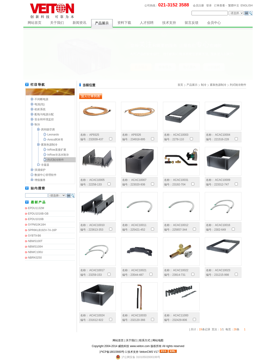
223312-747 (221, 184)
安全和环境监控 (44, 119)
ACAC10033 (138, 315)
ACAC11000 (180, 315)
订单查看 (219, 5)
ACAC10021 (138, 270)
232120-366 (137, 320)
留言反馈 (191, 23)
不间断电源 (42, 99)
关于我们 (57, 23)
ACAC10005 (97, 180)
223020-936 (137, 184)
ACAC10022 (180, 270)
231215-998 (221, 274)
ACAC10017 (97, 270)
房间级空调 (48, 129)
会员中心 (214, 23)
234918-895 (137, 139)
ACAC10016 (222, 225)
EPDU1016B (35, 219)
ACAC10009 (222, 180)
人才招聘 (147, 23)
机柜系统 (40, 109)
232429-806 (179, 320)
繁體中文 (233, 5)
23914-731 (178, 274)
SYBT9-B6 (34, 235)
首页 (180, 84)
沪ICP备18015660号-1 (113, 351)
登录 (209, 5)
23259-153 (95, 274)
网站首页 (34, 23)
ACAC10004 (222, 134)
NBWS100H (35, 246)
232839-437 (96, 139)
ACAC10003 (180, 134)
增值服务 (40, 180)
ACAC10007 (138, 180)
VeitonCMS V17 (149, 351)
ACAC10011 (138, 225)
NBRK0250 (35, 257)
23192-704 (178, 184)
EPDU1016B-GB (38, 213)
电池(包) (40, 104)
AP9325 (94, 134)
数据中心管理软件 (46, 174)
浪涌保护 (40, 169)
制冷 (38, 124)
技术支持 (169, 23)
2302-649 (220, 229)
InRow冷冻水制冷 (58, 154)
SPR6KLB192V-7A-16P (42, 230)
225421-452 (137, 229)
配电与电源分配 (44, 114)
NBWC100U (35, 252)
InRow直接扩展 (57, 149)
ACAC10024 (97, 315)
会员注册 (198, 5)
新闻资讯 (79, 23)
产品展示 (102, 23)
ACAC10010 (97, 225)
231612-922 (96, 320)
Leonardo (53, 134)
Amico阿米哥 (55, 139)
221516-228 (221, 139)
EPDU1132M (36, 208)
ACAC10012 (180, 225)
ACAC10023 (222, 270)
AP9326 (135, 134)
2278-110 (178, 139)
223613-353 (96, 229)
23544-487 (136, 274)
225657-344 (179, 229)
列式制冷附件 (56, 159)
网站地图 (157, 340)
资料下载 (124, 23)
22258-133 (95, 184)
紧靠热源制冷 (49, 144)
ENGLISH (247, 5)
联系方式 (144, 340)
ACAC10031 (180, 180)
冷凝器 (45, 164)
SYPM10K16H (37, 224)
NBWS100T (35, 241)
